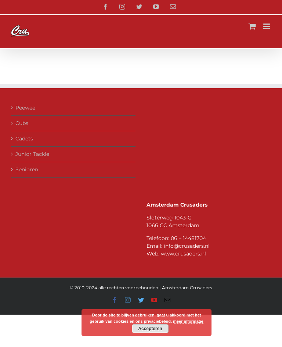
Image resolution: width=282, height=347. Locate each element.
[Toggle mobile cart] (252, 26)
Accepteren (150, 328)
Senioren (26, 169)
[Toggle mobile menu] (267, 26)
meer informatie (188, 321)
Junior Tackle (32, 154)
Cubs (21, 123)
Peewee (25, 107)
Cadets (24, 138)
